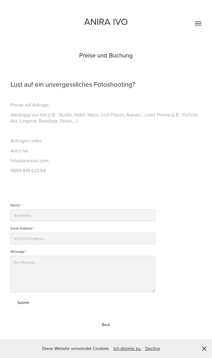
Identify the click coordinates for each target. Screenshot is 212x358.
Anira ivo (106, 21)
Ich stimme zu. (127, 348)
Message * (18, 251)
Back (106, 324)
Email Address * (22, 228)
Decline (152, 348)
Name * (16, 205)
